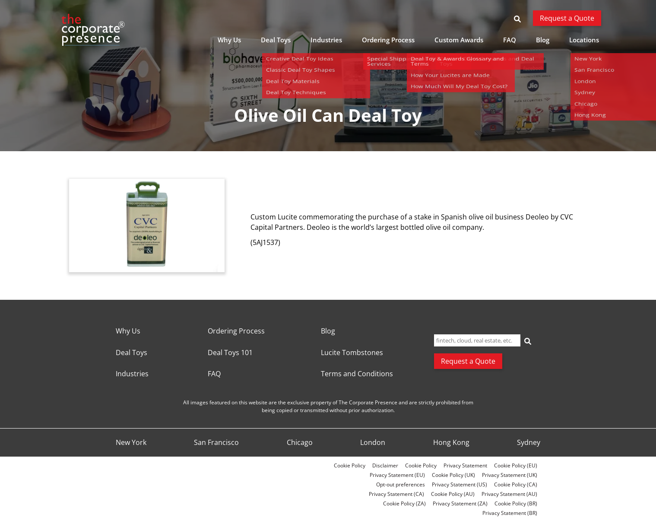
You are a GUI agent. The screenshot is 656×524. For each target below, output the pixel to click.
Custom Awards (458, 39)
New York (131, 443)
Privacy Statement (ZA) (460, 503)
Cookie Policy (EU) (515, 465)
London (372, 443)
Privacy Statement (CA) (396, 494)
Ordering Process (388, 39)
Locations (584, 39)
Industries (326, 39)
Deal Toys (276, 39)
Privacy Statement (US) (459, 484)
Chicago (300, 443)
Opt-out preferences (400, 484)
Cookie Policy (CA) (515, 484)
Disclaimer (385, 465)
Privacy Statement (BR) (509, 513)
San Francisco (216, 443)
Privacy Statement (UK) (509, 475)
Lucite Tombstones (352, 353)
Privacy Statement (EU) (397, 475)
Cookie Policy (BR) (515, 503)
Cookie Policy (349, 465)
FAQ (509, 39)
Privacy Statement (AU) (509, 494)
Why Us (229, 39)
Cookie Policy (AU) (453, 494)
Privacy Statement (465, 465)
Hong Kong (451, 443)
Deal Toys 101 (230, 353)
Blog (542, 39)
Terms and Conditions (357, 374)
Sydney (528, 443)
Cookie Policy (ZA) (404, 503)
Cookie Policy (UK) (453, 475)
